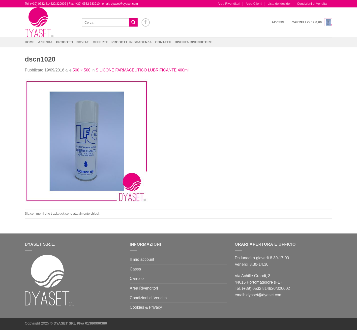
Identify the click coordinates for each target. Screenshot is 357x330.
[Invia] (133, 22)
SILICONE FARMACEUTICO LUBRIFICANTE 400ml (142, 70)
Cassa (135, 269)
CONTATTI (163, 42)
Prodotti (64, 42)
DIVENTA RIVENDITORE (193, 42)
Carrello (137, 278)
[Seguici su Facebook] (146, 22)
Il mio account (142, 259)
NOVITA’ (82, 42)
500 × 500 (81, 70)
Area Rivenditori (229, 3)
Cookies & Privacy (146, 307)
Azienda (45, 42)
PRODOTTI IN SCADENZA (132, 42)
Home (29, 42)
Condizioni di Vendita (312, 3)
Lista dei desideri (280, 3)
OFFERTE (100, 42)
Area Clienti (254, 3)
